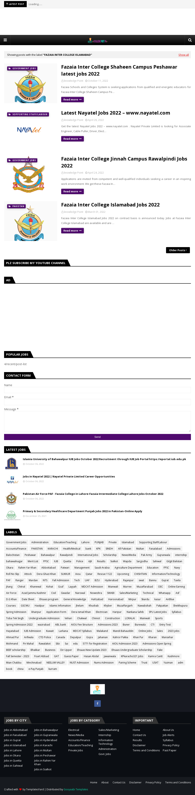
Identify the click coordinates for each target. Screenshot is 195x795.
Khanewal (35, 586)
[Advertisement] (97, 21)
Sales (160, 631)
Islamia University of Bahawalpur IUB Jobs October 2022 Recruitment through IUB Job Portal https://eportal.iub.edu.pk (104, 459)
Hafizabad (97, 599)
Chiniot (96, 618)
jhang (9, 586)
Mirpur (132, 599)
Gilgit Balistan (174, 561)
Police (79, 561)
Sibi (58, 643)
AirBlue (170, 599)
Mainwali (145, 618)
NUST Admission (79, 662)
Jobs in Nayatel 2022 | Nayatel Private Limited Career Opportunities (69, 476)
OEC (160, 586)
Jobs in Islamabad (15, 745)
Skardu (145, 599)
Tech (77, 580)
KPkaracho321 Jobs (132, 656)
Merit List (33, 561)
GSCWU (25, 605)
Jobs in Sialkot (42, 769)
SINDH (109, 548)
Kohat (49, 586)
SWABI (110, 593)
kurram (53, 669)
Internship (105, 735)
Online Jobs (145, 631)
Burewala (140, 624)
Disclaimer (139, 745)
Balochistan (13, 555)
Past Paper (169, 750)
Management (82, 567)
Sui (66, 643)
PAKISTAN (37, 548)
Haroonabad (115, 599)
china (20, 669)
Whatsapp (165, 593)
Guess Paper (71, 656)
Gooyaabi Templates (76, 789)
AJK (90, 561)
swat (141, 580)
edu (75, 643)
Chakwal (82, 618)
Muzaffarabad (145, 586)
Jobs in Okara (12, 755)
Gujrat (165, 580)
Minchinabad (34, 662)
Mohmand (12, 643)
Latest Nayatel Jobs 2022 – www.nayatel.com (115, 112)
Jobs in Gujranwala (46, 735)
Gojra (89, 637)
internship (181, 555)
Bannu (152, 580)
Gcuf (60, 586)
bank (88, 548)
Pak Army (146, 555)
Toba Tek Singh (15, 618)
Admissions (173, 548)
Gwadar (65, 593)
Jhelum (80, 605)
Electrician (101, 612)
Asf (177, 593)
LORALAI (130, 618)
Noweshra (96, 593)
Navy (177, 567)
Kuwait (50, 631)
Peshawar (30, 555)
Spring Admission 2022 (19, 624)
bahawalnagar (14, 561)
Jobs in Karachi (43, 745)
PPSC (46, 561)
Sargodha (142, 561)
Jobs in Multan (43, 750)
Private (113, 542)
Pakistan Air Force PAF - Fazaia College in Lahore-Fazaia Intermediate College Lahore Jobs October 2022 (93, 494)
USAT (155, 662)
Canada (60, 637)
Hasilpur (39, 605)
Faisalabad (155, 548)
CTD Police (45, 637)
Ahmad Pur (12, 637)
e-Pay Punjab (36, 669)
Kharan (152, 637)
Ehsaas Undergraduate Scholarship (132, 650)
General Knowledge (74, 599)
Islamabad (128, 542)
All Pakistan (124, 548)
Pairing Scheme (127, 662)
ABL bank (60, 624)
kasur (157, 599)
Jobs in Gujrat (12, 740)
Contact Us (139, 735)
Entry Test (165, 624)
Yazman (168, 662)
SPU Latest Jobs (158, 612)
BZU (97, 580)
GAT (56, 656)
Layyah (72, 586)
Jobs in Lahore (13, 750)
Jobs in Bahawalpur (46, 730)
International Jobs (88, 555)
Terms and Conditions (146, 750)
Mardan (33, 580)
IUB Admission (32, 631)
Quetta (67, 561)
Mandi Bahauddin (123, 631)
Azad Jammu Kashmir (34, 593)
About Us (168, 730)
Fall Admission (60, 580)
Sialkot (114, 561)
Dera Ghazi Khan (46, 574)
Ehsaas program (48, 599)
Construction (112, 618)
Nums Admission (104, 662)
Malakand (102, 631)
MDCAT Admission (92, 586)
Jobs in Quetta (12, 760)
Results (101, 561)
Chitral (21, 586)
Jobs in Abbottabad (16, 730)
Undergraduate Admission (44, 618)
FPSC (166, 567)
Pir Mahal (28, 643)
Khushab (94, 605)
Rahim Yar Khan (27, 567)
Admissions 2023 (108, 624)
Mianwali (113, 586)
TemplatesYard (35, 789)
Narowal (80, 593)
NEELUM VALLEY (56, 662)
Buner (126, 624)
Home (136, 730)
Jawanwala (110, 656)
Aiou (78, 574)
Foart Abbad (41, 656)
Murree (127, 586)
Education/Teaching (65, 542)
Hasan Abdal (91, 656)
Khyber (108, 605)
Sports (159, 618)
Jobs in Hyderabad (45, 740)
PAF (8, 580)
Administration (40, 542)
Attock (28, 574)
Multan (140, 548)
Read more (70, 99)
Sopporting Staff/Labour (153, 542)
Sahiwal (157, 561)
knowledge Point (73, 81)
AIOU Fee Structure (82, 624)
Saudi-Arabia (102, 567)
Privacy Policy (171, 745)
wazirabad (44, 624)
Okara (9, 567)
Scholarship (110, 555)
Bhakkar (35, 650)
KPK (98, 548)
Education (152, 567)
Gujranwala (163, 555)
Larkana (63, 631)
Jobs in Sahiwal (13, 765)
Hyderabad (111, 580)
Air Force (11, 593)
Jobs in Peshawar (45, 755)
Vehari (68, 618)
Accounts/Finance (16, 548)
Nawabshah (144, 605)
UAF (87, 580)
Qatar (89, 574)
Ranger (20, 580)
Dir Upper (66, 650)
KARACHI (53, 548)
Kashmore (173, 656)
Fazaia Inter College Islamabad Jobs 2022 (110, 204)
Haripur (117, 612)
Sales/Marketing (129, 593)
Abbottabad (48, 567)
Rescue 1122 (105, 574)
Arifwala (28, 637)
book (9, 669)
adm (180, 662)
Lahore (85, 542)
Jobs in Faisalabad (15, 735)
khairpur (36, 612)
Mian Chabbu (13, 662)
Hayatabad (12, 631)
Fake (160, 650)
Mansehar (167, 637)
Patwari (65, 567)
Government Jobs (16, 542)
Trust (144, 662)
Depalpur (75, 637)
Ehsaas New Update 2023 (91, 650)
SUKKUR (65, 574)
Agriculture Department (128, 567)
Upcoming (123, 574)
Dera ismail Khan (81, 612)
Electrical (73, 730)
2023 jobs (173, 631)
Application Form (56, 612)
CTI (152, 624)
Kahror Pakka (120, 637)
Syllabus (176, 612)
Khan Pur (138, 637)
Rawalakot (45, 643)
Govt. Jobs (105, 754)
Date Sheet (28, 599)
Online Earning (176, 586)
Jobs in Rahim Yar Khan (44, 762)
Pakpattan (162, 605)
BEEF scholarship (15, 650)
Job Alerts (168, 735)
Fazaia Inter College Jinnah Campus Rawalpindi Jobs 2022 (124, 162)
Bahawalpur (48, 555)
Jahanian (103, 637)
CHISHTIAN (140, 574)
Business (50, 650)
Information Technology (106, 742)
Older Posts (177, 250)
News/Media (129, 555)
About (105, 782)
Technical (148, 593)
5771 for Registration (95, 643)
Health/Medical (71, 548)
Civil (53, 593)
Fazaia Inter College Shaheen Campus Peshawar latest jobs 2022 (119, 70)
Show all (183, 55)
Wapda (127, 561)
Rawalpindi (66, 555)
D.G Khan (11, 599)
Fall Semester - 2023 (17, 656)
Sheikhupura (180, 605)
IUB (56, 561)
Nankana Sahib (135, 612)
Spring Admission (16, 612)
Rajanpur (128, 580)
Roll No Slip (12, 574)
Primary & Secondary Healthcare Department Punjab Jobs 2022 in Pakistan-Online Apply (82, 511)
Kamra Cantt (155, 656)
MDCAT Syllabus (82, 631)
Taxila (177, 580)
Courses (11, 605)
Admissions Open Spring (157, 643)
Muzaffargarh (125, 605)
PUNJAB (99, 542)
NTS (45, 580)
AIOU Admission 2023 (124, 643)
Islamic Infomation (60, 605)
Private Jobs (75, 750)
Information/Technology (166, 574)
